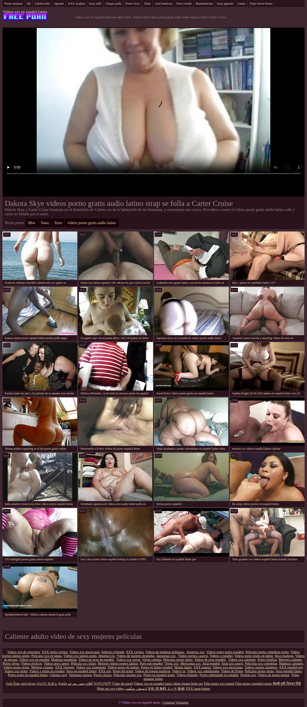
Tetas (147, 3)
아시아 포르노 (47, 683)
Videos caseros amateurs (260, 667)
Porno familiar (267, 660)
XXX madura (76, 3)
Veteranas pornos (80, 675)
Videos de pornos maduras (152, 671)
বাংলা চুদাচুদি (102, 683)
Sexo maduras (284, 656)
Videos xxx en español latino (25, 12)
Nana (45, 223)
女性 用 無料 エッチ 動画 (166, 688)
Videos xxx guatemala (91, 667)
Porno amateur (13, 3)
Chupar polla (113, 3)
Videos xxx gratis (16, 671)
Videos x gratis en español (47, 671)
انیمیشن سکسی (135, 688)
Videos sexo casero (56, 663)
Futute (62, 683)
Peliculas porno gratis (259, 671)
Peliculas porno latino (178, 660)
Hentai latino (183, 667)
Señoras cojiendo (112, 652)
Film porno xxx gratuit (219, 683)
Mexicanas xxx (190, 663)
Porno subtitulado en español (219, 675)
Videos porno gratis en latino (253, 656)
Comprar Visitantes (176, 702)
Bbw (31, 223)
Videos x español (221, 656)
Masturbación (204, 3)
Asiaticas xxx (195, 652)
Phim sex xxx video (110, 688)
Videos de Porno (232, 671)
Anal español (211, 663)
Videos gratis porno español (225, 652)
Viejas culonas (152, 660)
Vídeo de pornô (122, 683)
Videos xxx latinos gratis (80, 656)
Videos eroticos (31, 663)
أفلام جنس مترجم (80, 683)
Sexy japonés (225, 3)
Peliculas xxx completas (261, 663)
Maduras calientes (291, 663)
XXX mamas (202, 667)
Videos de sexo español (210, 660)
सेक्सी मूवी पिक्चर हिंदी (287, 683)
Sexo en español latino (81, 671)
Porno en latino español (157, 667)
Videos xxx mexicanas (84, 652)
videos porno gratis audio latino (91, 223)
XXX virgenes (64, 667)
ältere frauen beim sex (188, 683)
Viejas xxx (171, 663)
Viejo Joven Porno (260, 3)
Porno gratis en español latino (28, 675)
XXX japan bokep (198, 688)
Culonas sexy (58, 675)
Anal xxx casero (232, 663)
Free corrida (184, 3)
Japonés (59, 3)
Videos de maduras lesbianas (165, 652)
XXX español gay (291, 667)
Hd (28, 3)
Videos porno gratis (16, 667)
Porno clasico (103, 675)
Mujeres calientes (290, 660)
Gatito (242, 3)
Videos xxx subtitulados (203, 671)
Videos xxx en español (34, 660)
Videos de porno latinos (274, 675)
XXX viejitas (135, 652)
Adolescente (42, 3)
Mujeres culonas (42, 667)
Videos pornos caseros (193, 656)
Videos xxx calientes (242, 660)
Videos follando (187, 675)
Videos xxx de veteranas (23, 652)
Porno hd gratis (123, 671)
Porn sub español (151, 663)
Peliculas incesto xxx (127, 675)
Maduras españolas (64, 660)
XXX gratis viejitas (55, 652)
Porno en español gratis (159, 675)
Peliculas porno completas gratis (267, 652)
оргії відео (28, 683)
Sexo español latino (289, 671)
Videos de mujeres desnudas (136, 656)
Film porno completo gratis (253, 683)
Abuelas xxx (106, 656)
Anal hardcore (163, 3)
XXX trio (104, 671)
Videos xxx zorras (128, 660)
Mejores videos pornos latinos (118, 663)
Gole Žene (13, 683)
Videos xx (178, 671)
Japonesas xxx (166, 656)
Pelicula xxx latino (83, 663)
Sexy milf (95, 3)
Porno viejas (11, 663)
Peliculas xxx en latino (46, 656)
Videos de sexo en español (96, 660)
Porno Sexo (132, 3)
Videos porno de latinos (123, 667)
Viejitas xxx (248, 675)
